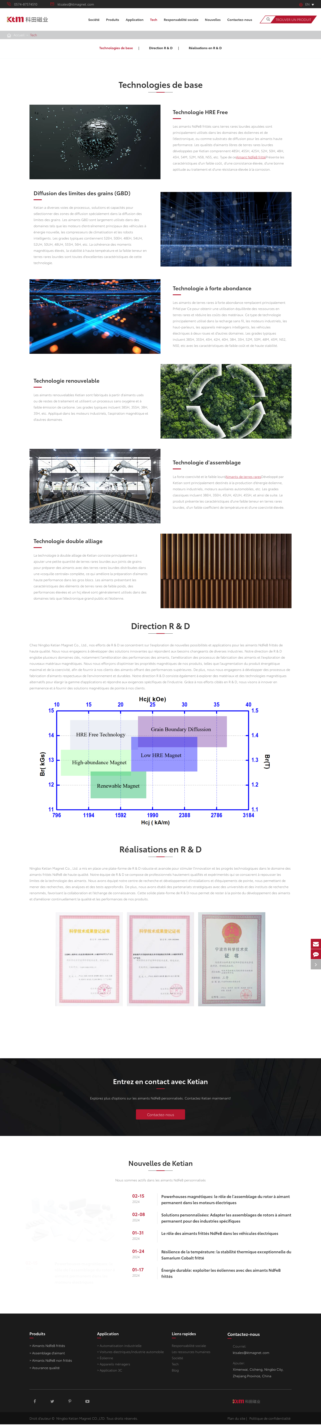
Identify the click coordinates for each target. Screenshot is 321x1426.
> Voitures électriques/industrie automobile (130, 1354)
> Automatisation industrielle (119, 1348)
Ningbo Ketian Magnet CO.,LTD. (81, 1419)
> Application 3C (109, 1373)
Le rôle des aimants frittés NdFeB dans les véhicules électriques (224, 1235)
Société (93, 24)
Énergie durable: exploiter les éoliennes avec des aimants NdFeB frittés (225, 1275)
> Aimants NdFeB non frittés (50, 1363)
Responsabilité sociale (181, 24)
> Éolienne (105, 1360)
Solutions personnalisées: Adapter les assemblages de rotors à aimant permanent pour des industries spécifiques (224, 1220)
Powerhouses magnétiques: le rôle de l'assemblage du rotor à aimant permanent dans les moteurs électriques (87, 1274)
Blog (175, 1373)
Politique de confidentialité (269, 1419)
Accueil (19, 34)
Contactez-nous (239, 24)
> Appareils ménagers (113, 1367)
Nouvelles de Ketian (160, 1166)
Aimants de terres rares (246, 476)
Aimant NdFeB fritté (251, 156)
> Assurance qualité (44, 1370)
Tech (153, 24)
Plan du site (236, 1419)
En (304, 4)
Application (135, 24)
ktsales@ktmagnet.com (72, 4)
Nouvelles (213, 24)
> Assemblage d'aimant (47, 1355)
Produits (112, 24)
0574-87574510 (22, 4)
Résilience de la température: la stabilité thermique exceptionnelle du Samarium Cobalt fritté (227, 1257)
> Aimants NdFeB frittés (47, 1348)
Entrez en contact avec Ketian (160, 1083)
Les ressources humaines (191, 1354)
